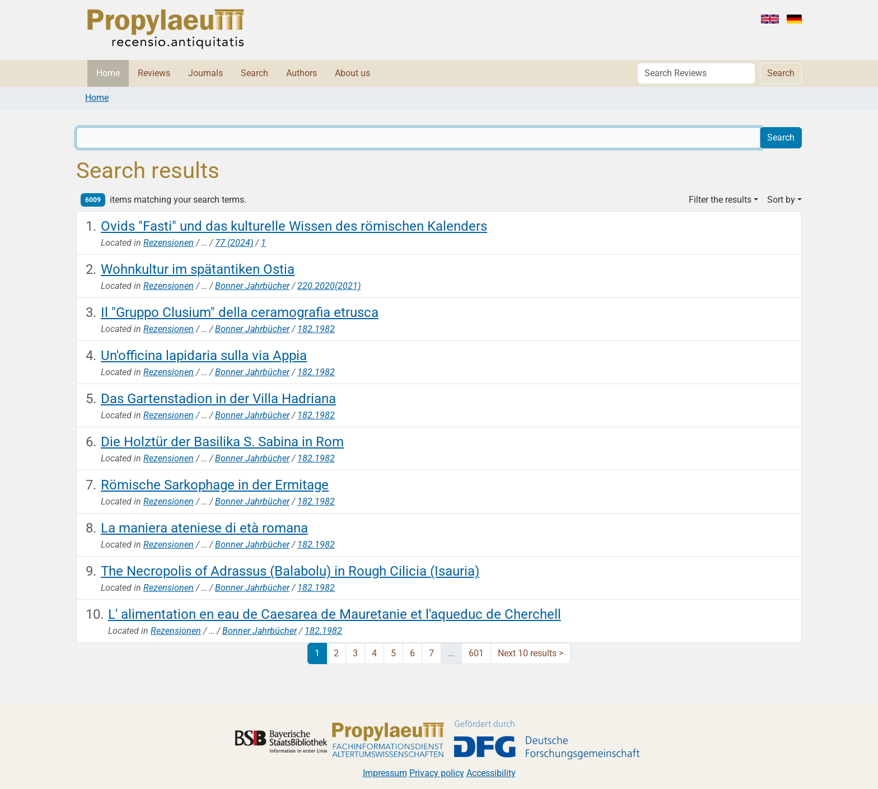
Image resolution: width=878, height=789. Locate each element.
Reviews (154, 73)
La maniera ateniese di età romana (204, 528)
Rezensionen (168, 242)
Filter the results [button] (720, 199)
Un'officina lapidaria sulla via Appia (204, 355)
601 (476, 653)
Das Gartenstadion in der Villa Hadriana (218, 399)
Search (254, 73)
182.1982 (316, 329)
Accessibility (491, 773)
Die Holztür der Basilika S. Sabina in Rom (222, 442)
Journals (205, 73)
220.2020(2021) (329, 286)
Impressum (385, 773)
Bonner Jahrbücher (252, 286)
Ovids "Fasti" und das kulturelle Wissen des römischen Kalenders (294, 226)
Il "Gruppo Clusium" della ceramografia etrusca (240, 312)
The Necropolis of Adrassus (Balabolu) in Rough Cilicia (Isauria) (290, 571)
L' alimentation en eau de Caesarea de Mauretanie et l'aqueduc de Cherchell (334, 614)
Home (108, 73)
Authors (301, 73)
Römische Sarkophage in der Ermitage (215, 485)
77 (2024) (234, 242)
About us (352, 73)
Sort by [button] (781, 199)
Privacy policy (436, 773)
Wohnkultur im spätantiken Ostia (198, 269)
